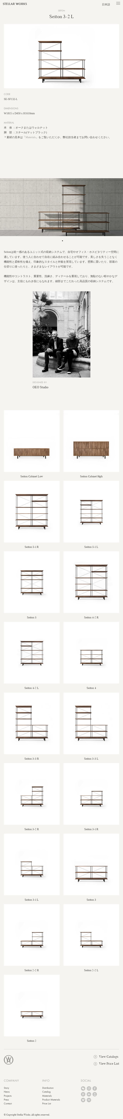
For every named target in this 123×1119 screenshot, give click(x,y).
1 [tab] (62, 241)
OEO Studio (40, 387)
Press (6, 1099)
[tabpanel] (61, 207)
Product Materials (51, 1099)
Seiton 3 (91, 899)
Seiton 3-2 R (32, 829)
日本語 (106, 4)
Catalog (46, 1091)
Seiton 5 (31, 617)
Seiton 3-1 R (91, 829)
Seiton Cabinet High (91, 476)
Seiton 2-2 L (91, 970)
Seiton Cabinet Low (31, 476)
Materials (30, 137)
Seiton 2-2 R (32, 970)
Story (6, 1088)
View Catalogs (106, 1057)
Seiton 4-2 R (91, 617)
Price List (46, 1103)
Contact (8, 1103)
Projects (8, 1095)
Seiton (61, 10)
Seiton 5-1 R (32, 546)
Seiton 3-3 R (32, 758)
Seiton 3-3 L (91, 758)
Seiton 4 (91, 687)
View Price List (106, 1064)
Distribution (47, 1088)
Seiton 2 (31, 1040)
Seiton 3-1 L (32, 899)
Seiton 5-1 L (91, 546)
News (7, 1091)
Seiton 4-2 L (32, 687)
